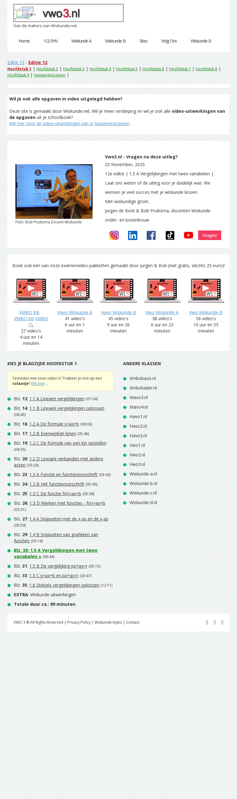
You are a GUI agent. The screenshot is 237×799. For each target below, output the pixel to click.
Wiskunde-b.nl (143, 483)
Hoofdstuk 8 (206, 68)
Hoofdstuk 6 (153, 68)
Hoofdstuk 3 (74, 68)
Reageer (209, 235)
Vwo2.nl (137, 455)
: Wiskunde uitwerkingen (45, 594)
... (70, 123)
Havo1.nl (138, 416)
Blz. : (49, 399)
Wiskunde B (115, 41)
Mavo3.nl (139, 397)
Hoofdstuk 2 (47, 68)
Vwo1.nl (137, 445)
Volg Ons (169, 41)
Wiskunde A (81, 41)
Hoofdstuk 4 (100, 68)
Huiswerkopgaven (49, 75)
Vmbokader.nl (143, 388)
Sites (143, 41)
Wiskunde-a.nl (143, 474)
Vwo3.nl (137, 464)
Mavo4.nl (139, 407)
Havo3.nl (138, 435)
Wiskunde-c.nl (143, 493)
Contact (132, 622)
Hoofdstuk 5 (127, 68)
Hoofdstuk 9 (18, 75)
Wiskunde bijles (108, 622)
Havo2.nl (138, 426)
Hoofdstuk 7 (180, 68)
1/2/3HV (50, 41)
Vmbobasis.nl (143, 378)
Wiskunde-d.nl (143, 502)
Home (24, 41)
